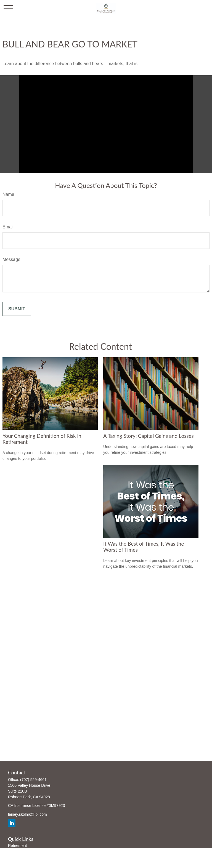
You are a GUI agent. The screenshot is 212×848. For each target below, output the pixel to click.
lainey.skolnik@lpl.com (27, 814)
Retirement (17, 845)
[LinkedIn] (11, 823)
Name (8, 194)
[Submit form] (16, 309)
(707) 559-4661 (33, 779)
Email (8, 227)
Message (11, 259)
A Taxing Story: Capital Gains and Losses (148, 436)
